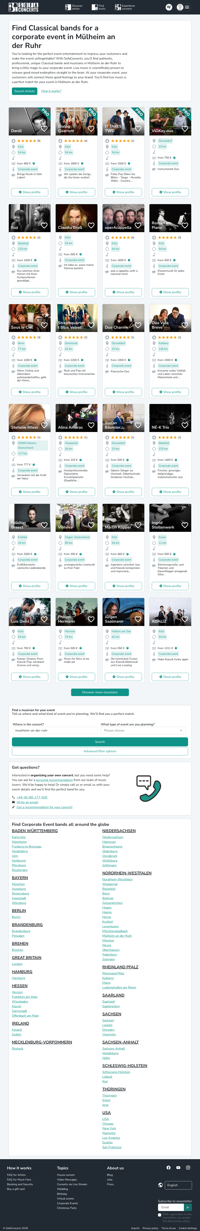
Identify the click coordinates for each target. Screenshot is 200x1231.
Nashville (109, 1133)
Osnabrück (109, 856)
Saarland (108, 1001)
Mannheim (19, 842)
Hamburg (18, 978)
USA (106, 1112)
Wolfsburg (109, 861)
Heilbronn (19, 861)
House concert (66, 1175)
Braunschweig (112, 846)
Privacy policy (150, 1228)
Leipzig (107, 1025)
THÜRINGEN (114, 1089)
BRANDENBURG (27, 924)
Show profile (32, 192)
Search (100, 742)
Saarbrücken (111, 1006)
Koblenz (108, 978)
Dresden (108, 1030)
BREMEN (20, 943)
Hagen (107, 907)
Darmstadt (19, 1011)
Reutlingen (20, 870)
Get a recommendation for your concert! (44, 807)
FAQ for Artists (16, 1175)
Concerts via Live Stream (72, 1184)
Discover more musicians (100, 692)
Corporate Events (67, 1203)
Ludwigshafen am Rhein (119, 987)
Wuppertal (110, 884)
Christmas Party (67, 1208)
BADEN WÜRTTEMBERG (35, 830)
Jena (105, 1105)
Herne (106, 917)
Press (110, 1184)
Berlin (16, 917)
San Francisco (111, 1147)
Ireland (17, 1030)
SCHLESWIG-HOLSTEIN (124, 1065)
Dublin (16, 1034)
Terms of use (169, 1228)
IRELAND (20, 1023)
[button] (183, 7)
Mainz (106, 983)
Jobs (109, 1179)
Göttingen (109, 865)
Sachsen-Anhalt (113, 1048)
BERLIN (19, 910)
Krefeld (107, 922)
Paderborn (109, 954)
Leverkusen (110, 926)
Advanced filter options (100, 751)
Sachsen (108, 1020)
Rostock (17, 1048)
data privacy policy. (178, 1221)
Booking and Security (20, 1184)
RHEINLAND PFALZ (120, 967)
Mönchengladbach (115, 931)
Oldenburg (109, 851)
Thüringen (109, 1095)
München (18, 884)
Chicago (107, 1124)
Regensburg (20, 893)
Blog (110, 1175)
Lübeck (107, 1077)
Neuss (106, 945)
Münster (108, 940)
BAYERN (20, 877)
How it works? (51, 91)
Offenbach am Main (25, 1016)
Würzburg (19, 903)
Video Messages (67, 1179)
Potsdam (18, 936)
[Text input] (171, 1207)
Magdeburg (110, 1053)
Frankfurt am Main (25, 997)
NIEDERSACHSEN (119, 830)
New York (109, 1128)
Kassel (16, 1006)
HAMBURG (22, 971)
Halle (106, 1058)
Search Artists (24, 91)
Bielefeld (108, 889)
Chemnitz (109, 1034)
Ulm (15, 856)
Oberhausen (111, 950)
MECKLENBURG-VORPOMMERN (42, 1042)
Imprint (135, 1228)
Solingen (108, 959)
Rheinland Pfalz (113, 973)
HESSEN (20, 985)
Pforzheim (19, 865)
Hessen (17, 992)
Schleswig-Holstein (116, 1072)
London (17, 964)
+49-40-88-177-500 (32, 797)
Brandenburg (21, 931)
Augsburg (19, 889)
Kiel (105, 1081)
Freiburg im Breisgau (26, 846)
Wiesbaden (20, 1001)
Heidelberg (20, 851)
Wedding (62, 1189)
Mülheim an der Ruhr (117, 936)
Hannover (109, 842)
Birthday (62, 1194)
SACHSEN (111, 1014)
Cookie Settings (188, 1228)
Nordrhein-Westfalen (117, 879)
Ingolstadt (19, 898)
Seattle (107, 1142)
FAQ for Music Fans (19, 1179)
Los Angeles (111, 1138)
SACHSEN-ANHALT (120, 1042)
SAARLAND (113, 995)
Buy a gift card (16, 1189)
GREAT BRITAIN (26, 957)
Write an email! (27, 802)
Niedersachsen (112, 837)
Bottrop (107, 898)
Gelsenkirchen (112, 903)
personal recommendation (54, 780)
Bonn (106, 893)
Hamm (107, 912)
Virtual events (65, 1198)
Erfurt (106, 1100)
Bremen (17, 950)
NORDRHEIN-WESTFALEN (127, 873)
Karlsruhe (19, 837)
